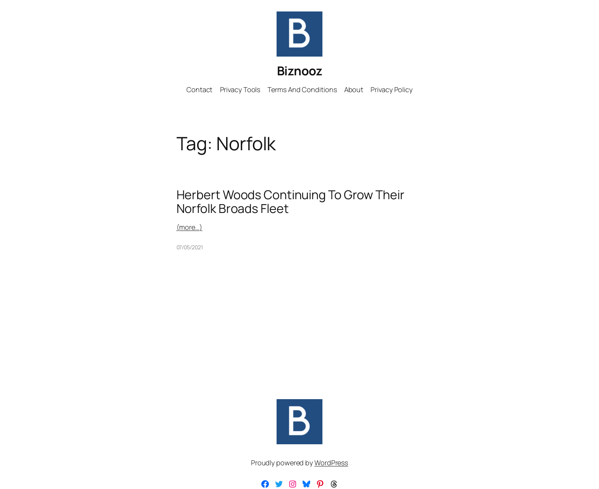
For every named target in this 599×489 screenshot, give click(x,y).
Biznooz (299, 70)
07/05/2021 (189, 247)
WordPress (331, 462)
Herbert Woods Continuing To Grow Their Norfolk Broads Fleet (290, 201)
